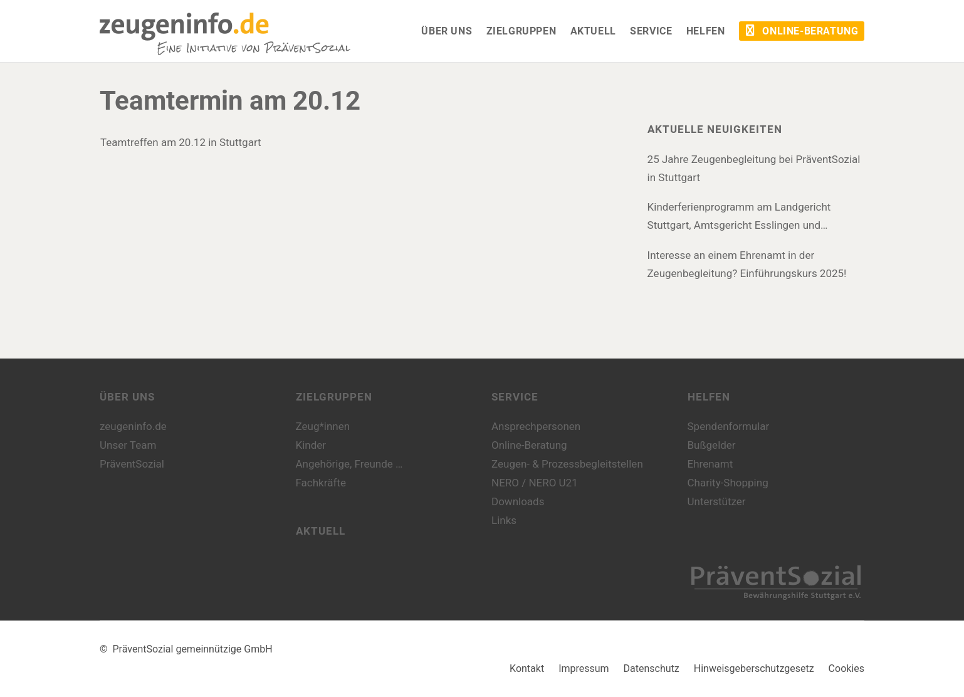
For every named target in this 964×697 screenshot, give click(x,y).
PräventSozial (132, 464)
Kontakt (527, 668)
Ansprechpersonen (535, 426)
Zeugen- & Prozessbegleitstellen (567, 464)
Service (514, 396)
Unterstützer (717, 501)
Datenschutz (651, 668)
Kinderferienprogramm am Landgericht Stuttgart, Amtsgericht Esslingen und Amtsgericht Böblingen (739, 217)
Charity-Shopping (728, 482)
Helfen (709, 396)
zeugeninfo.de (133, 426)
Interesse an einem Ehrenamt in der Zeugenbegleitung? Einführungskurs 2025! (747, 264)
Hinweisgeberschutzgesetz (754, 668)
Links (503, 520)
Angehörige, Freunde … (349, 464)
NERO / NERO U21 (534, 482)
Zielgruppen (334, 396)
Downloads (517, 501)
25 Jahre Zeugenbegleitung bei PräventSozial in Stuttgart (754, 168)
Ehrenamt (710, 464)
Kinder (311, 445)
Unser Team (128, 445)
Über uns (127, 396)
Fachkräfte (321, 482)
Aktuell (320, 531)
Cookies (846, 668)
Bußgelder (712, 445)
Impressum (583, 668)
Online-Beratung (529, 445)
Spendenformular (729, 426)
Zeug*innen (323, 426)
